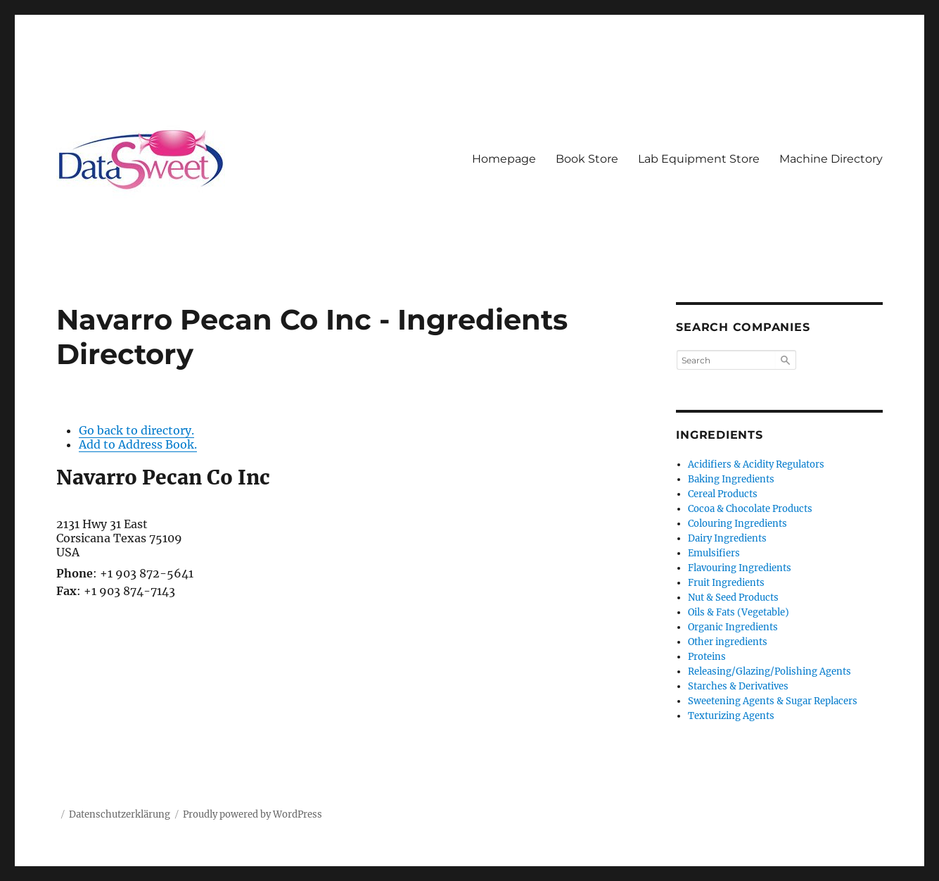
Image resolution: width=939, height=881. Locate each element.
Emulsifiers (714, 553)
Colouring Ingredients (737, 524)
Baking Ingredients (731, 479)
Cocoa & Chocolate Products (750, 509)
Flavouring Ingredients (739, 568)
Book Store (587, 158)
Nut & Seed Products (733, 598)
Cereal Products (723, 494)
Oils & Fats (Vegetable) (738, 612)
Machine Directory (831, 158)
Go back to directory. (136, 430)
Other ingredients (727, 642)
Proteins (707, 657)
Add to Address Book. (138, 444)
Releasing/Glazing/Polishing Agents (769, 671)
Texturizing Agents (731, 716)
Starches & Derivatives (738, 686)
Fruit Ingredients (726, 583)
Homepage (504, 158)
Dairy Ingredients (727, 538)
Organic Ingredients (733, 627)
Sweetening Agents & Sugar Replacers (772, 701)
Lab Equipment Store (699, 158)
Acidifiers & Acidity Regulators (756, 464)
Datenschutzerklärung (119, 814)
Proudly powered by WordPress (252, 814)
